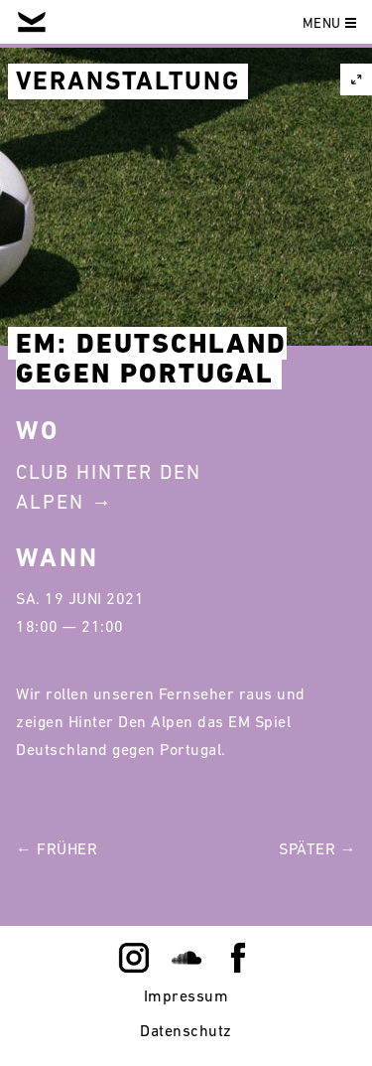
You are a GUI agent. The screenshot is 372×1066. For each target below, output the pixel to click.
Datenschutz (186, 1030)
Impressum (186, 995)
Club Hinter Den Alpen (108, 487)
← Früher (56, 848)
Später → (317, 848)
